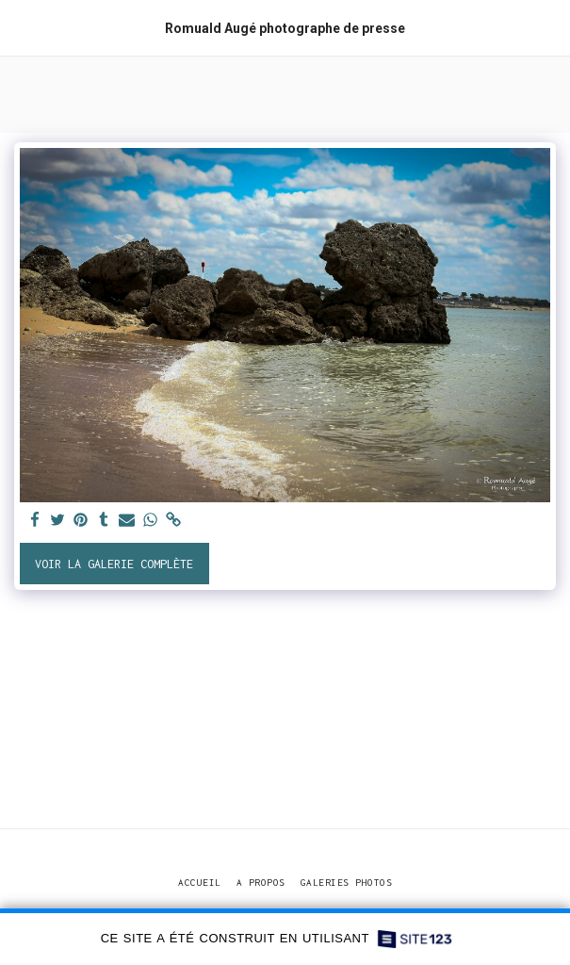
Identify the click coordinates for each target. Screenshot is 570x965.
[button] (21, 26)
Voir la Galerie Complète (114, 564)
